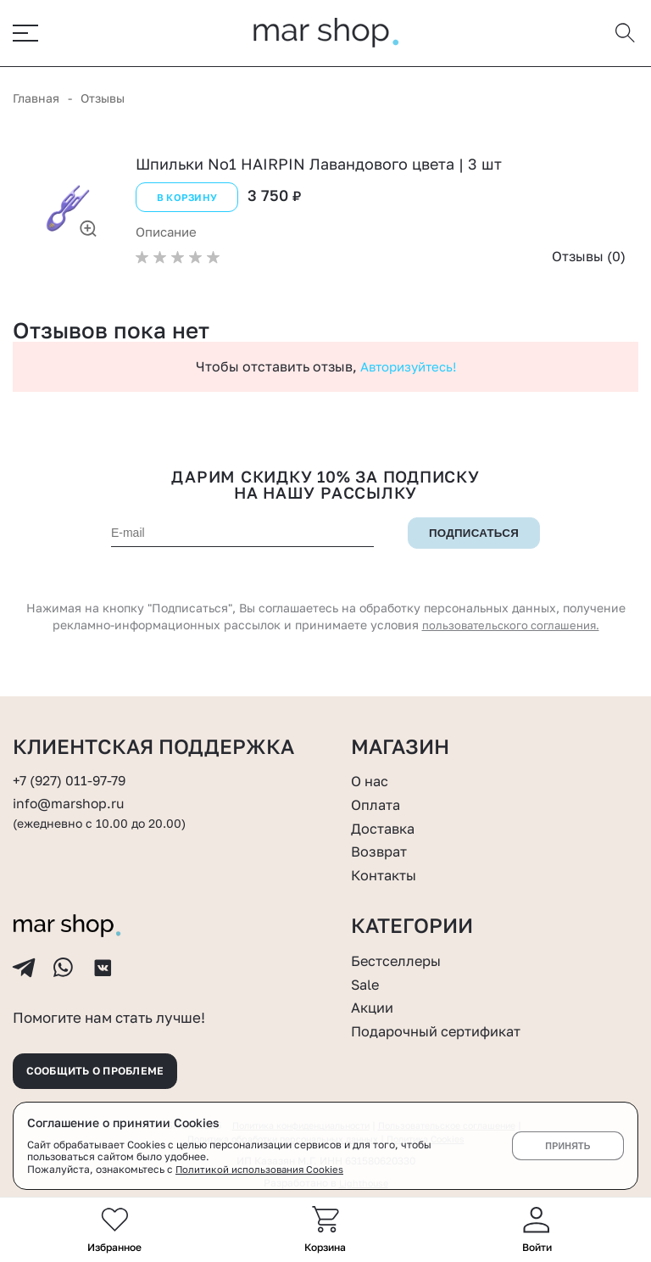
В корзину (185, 200)
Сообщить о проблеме (107, 1067)
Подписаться (473, 534)
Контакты (387, 861)
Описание (169, 232)
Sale (367, 970)
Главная (36, 102)
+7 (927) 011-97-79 (73, 767)
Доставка (386, 814)
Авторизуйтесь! (407, 367)
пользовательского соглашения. (510, 626)
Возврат (381, 837)
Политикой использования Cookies (261, 1169)
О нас (371, 767)
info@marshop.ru (72, 789)
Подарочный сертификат (445, 1017)
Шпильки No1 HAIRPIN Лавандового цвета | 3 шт (319, 168)
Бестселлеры (400, 946)
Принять (567, 1146)
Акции (374, 994)
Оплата (378, 790)
